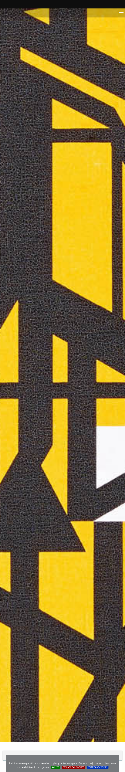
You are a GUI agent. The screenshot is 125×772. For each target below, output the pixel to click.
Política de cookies (97, 767)
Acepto (55, 767)
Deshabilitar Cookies (73, 767)
